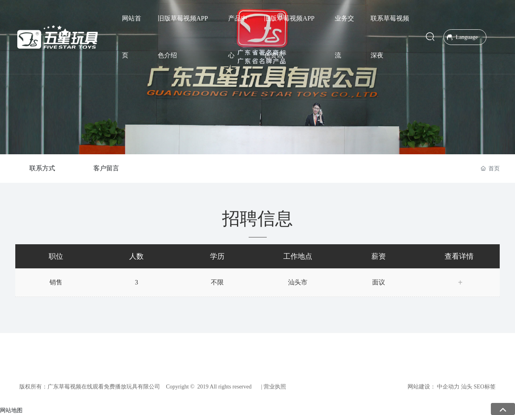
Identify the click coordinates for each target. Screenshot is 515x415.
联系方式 (42, 168)
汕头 (466, 387)
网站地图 (11, 410)
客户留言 (106, 168)
